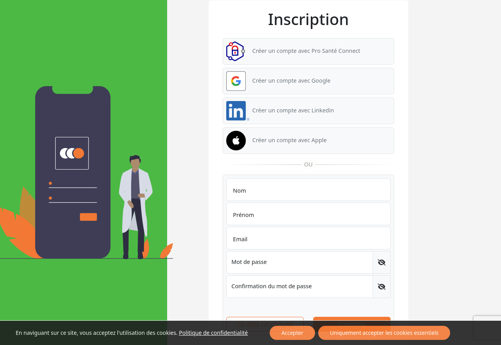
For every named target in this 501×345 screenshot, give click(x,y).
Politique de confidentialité (213, 332)
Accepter (292, 332)
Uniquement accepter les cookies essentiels (384, 332)
